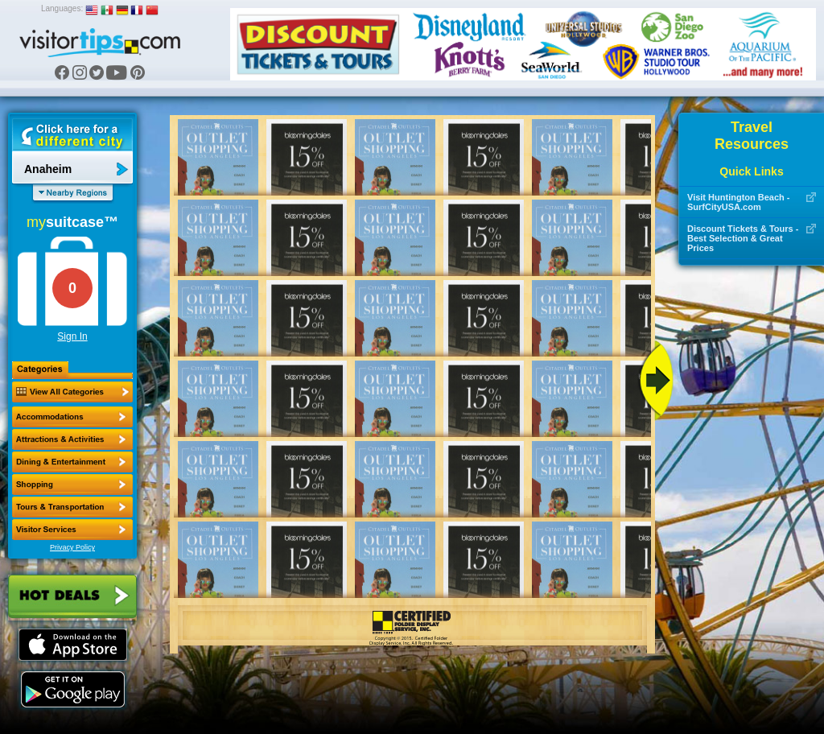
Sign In (72, 336)
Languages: (62, 8)
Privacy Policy (72, 547)
